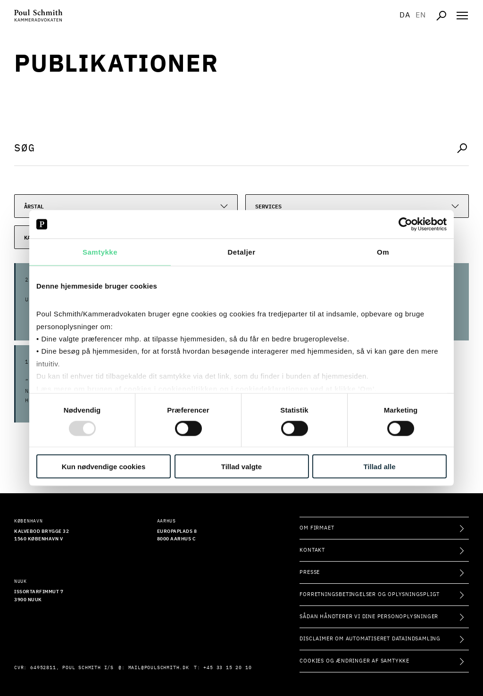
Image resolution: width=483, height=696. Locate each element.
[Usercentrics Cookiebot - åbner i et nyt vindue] (405, 224)
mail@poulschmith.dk (158, 667)
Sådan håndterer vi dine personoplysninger (369, 616)
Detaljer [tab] (241, 252)
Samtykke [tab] (100, 252)
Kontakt (312, 550)
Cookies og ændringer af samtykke (354, 660)
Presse (310, 572)
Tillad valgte (241, 466)
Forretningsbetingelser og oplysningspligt (370, 594)
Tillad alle (379, 466)
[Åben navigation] (462, 15)
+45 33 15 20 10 (227, 667)
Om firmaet (317, 527)
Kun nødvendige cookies (104, 466)
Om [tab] (383, 252)
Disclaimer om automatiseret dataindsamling (370, 638)
